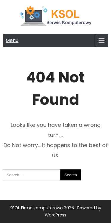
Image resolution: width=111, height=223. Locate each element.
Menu (12, 40)
